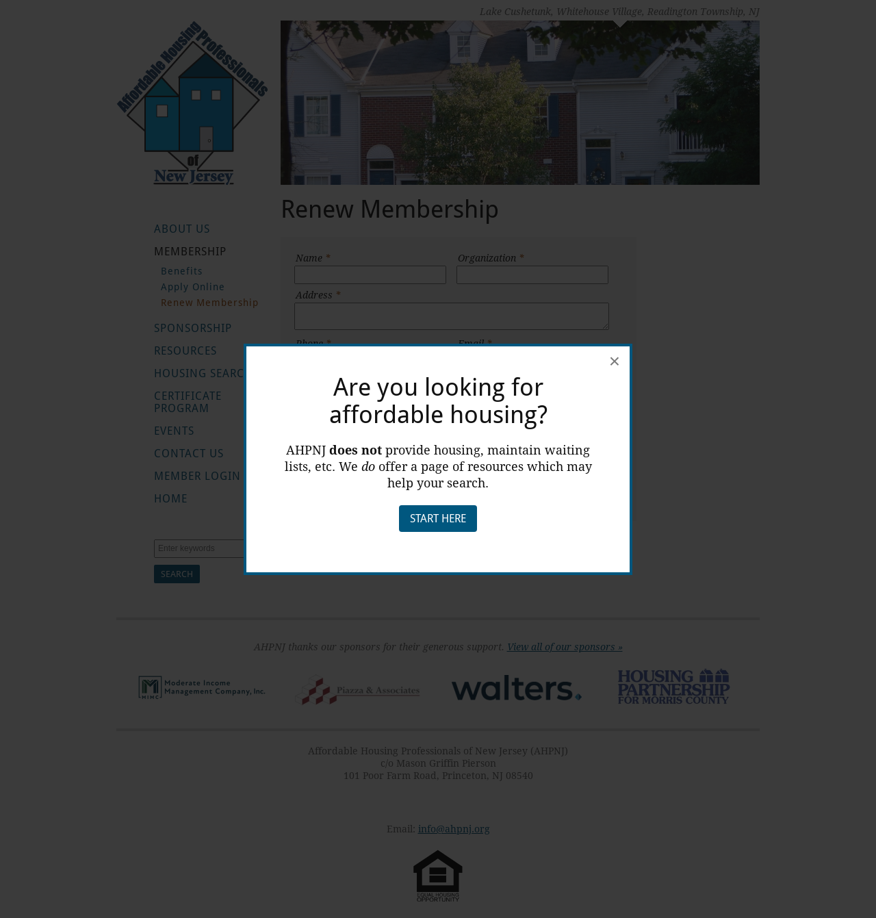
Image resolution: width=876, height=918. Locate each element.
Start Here (438, 518)
